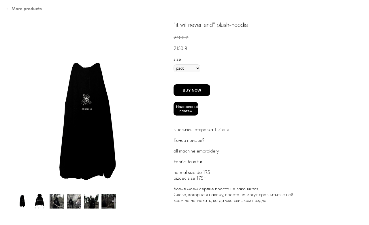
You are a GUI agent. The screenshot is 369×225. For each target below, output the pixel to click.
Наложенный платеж (187, 109)
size (177, 59)
